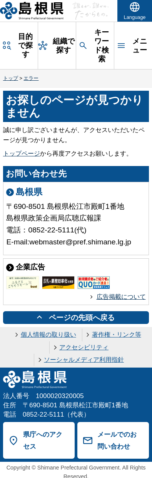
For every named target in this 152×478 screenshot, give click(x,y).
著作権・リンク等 (116, 334)
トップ (10, 78)
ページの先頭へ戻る (82, 318)
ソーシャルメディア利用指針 (84, 359)
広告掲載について (121, 296)
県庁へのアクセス (42, 440)
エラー (30, 78)
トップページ (21, 153)
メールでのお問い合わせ (117, 440)
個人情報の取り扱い (48, 334)
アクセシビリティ (84, 347)
